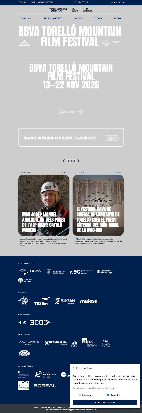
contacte (98, 18)
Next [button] (115, 183)
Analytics (115, 395)
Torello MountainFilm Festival (58, 10)
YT (86, 2)
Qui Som (24, 2)
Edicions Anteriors (53, 18)
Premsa (117, 18)
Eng (121, 2)
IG (75, 2)
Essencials (87, 395)
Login (33, 2)
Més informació (96, 383)
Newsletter (45, 2)
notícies (78, 18)
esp (116, 2)
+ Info (63, 172)
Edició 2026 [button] (26, 18)
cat (111, 2)
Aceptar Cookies (105, 402)
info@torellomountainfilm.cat (58, 410)
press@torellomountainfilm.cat (83, 410)
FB (79, 2)
